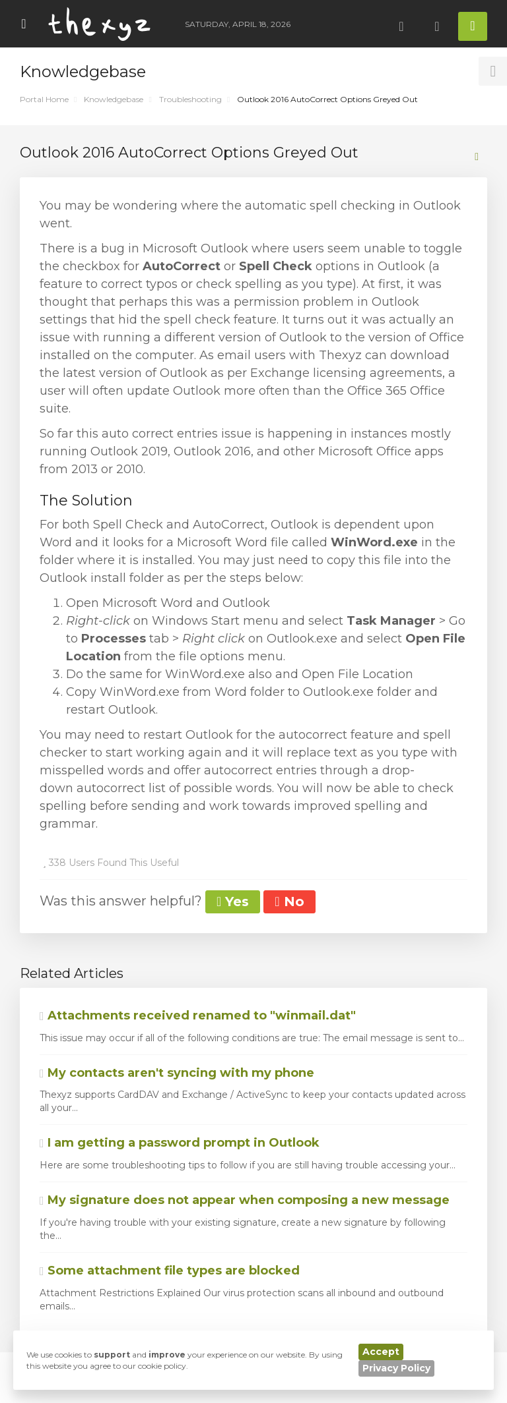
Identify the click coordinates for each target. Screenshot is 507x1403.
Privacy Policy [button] (396, 1368)
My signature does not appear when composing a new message (245, 1200)
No (289, 901)
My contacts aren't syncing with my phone (177, 1073)
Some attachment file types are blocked (170, 1270)
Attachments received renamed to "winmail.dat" (198, 1015)
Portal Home (44, 99)
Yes (233, 901)
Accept (380, 1352)
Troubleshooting (190, 99)
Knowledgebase (113, 99)
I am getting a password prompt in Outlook (180, 1142)
